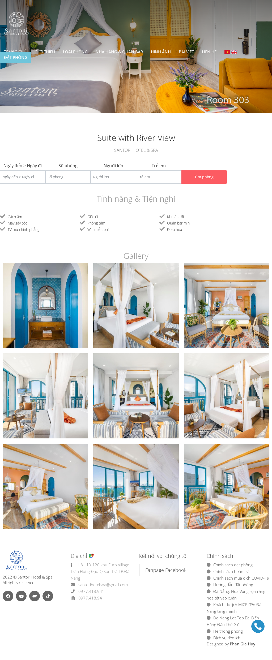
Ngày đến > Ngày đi (22, 166)
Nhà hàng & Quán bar (119, 51)
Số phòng (68, 166)
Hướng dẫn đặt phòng (233, 584)
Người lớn (113, 166)
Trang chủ (15, 51)
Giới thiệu (45, 51)
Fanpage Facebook (165, 570)
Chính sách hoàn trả (231, 571)
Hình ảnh (161, 51)
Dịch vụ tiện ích (226, 637)
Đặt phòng (15, 57)
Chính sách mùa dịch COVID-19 (241, 578)
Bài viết (186, 51)
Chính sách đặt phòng (233, 564)
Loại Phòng (75, 51)
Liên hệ (209, 51)
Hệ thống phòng (228, 631)
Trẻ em (159, 166)
